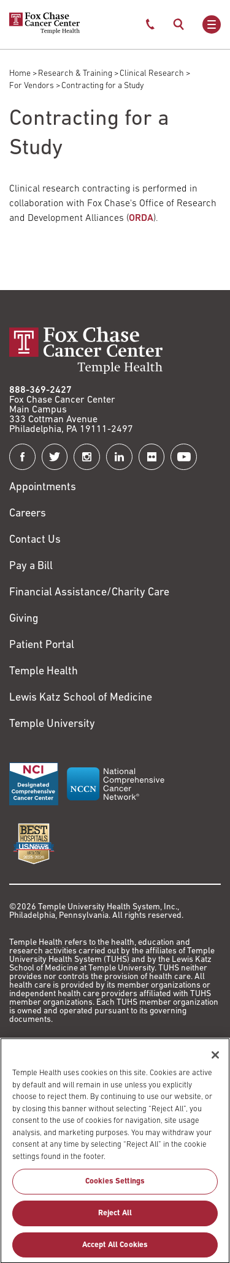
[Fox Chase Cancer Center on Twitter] (55, 457)
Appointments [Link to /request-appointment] (42, 487)
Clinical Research (152, 73)
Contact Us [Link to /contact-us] (35, 540)
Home (20, 73)
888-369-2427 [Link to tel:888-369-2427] (40, 390)
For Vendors (31, 86)
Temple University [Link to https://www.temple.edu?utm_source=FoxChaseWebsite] (52, 724)
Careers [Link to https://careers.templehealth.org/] (27, 514)
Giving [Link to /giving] (24, 619)
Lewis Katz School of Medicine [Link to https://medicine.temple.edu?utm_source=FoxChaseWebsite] (80, 698)
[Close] (215, 1060)
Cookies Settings (115, 1187)
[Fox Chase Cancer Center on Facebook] (22, 457)
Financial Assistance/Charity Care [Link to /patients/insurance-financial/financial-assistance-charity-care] (89, 592)
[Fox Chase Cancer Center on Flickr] (152, 457)
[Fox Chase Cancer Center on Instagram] (87, 457)
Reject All (115, 1219)
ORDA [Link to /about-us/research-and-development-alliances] (141, 218)
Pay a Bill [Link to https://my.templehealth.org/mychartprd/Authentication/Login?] (31, 566)
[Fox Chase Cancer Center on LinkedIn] (119, 457)
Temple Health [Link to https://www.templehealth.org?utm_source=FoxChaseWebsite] (43, 671)
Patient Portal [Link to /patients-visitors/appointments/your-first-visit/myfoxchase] (41, 645)
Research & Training (75, 73)
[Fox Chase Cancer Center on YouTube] (184, 457)
